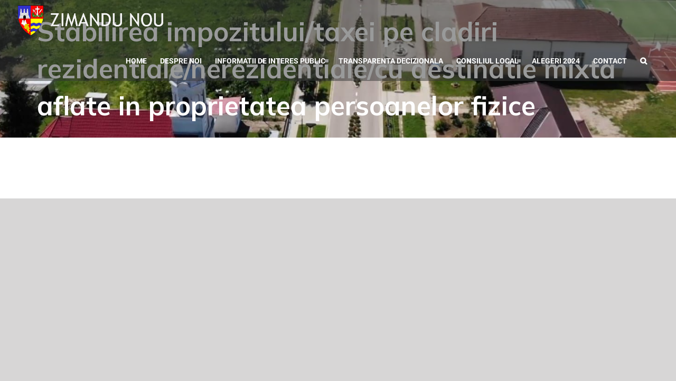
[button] (656, 60)
